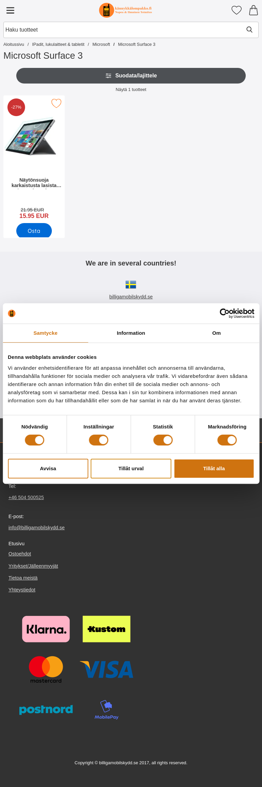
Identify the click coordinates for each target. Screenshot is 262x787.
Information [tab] (131, 333)
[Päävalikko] (10, 10)
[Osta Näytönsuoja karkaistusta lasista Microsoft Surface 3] (34, 231)
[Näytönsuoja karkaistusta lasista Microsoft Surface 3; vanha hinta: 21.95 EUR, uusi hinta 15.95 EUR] (34, 159)
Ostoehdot (19, 554)
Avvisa (48, 468)
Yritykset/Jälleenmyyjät (33, 566)
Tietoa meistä (23, 578)
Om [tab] (216, 333)
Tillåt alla (214, 468)
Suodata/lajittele (131, 75)
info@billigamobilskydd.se (36, 527)
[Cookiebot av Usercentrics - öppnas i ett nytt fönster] (224, 313)
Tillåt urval (131, 468)
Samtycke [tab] (46, 333)
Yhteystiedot (21, 589)
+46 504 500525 (26, 497)
